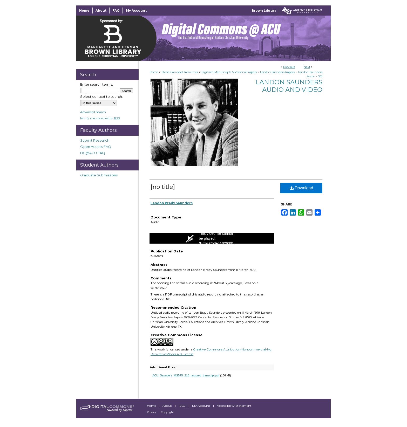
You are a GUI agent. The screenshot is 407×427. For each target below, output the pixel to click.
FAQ (182, 406)
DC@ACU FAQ (92, 153)
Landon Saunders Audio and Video (289, 85)
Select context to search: (101, 96)
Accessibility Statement (234, 406)
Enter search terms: (96, 84)
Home (154, 72)
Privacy (152, 412)
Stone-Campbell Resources (179, 72)
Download (301, 188)
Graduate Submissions (99, 175)
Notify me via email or (100, 118)
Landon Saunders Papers (277, 72)
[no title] (163, 186)
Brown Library (264, 10)
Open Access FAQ (95, 146)
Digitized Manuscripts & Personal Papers (229, 72)
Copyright (167, 412)
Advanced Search (93, 112)
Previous (289, 67)
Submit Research (94, 140)
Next (307, 67)
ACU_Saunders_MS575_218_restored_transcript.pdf (185, 375)
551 (320, 76)
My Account (201, 406)
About (167, 406)
